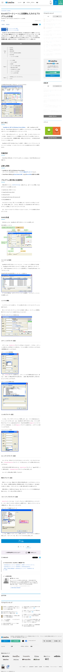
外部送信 (60, 666)
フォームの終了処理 (14, 72)
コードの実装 (12, 60)
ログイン (52, 75)
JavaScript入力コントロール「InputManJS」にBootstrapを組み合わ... (17, 566)
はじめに (11, 47)
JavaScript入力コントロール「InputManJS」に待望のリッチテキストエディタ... (19, 564)
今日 (48, 16)
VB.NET (3, 24)
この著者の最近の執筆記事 (15, 587)
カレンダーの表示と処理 (15, 65)
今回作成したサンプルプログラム (16, 76)
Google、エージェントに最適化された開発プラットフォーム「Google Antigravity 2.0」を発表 (32, 615)
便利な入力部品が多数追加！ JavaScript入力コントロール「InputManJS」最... (19, 568)
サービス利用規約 (46, 666)
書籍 (37, 2)
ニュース (19, 2)
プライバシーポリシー (54, 666)
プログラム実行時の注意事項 (15, 52)
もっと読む (5, 569)
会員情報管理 (31, 666)
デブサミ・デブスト (30, 2)
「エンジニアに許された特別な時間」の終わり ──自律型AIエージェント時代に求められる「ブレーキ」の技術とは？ (32, 621)
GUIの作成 (12, 54)
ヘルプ (20, 666)
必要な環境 (12, 51)
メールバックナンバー (53, 69)
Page (5, 66)
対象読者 (11, 49)
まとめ (11, 78)
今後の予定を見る (52, 137)
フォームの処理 (14, 62)
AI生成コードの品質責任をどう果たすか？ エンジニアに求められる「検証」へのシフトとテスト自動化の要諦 (11, 608)
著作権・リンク (25, 666)
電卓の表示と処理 (14, 67)
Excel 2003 (28, 174)
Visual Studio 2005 (18, 174)
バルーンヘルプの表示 (15, 71)
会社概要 (40, 666)
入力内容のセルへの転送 (15, 69)
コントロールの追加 (14, 56)
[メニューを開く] (2, 2)
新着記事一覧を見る (53, 116)
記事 (24, 2)
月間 (57, 16)
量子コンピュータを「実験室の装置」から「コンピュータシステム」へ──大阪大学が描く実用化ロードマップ (53, 111)
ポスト (35, 24)
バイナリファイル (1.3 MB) (13, 30)
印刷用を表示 (4, 557)
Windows (7, 24)
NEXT (28, 546)
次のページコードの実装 (21, 541)
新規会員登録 (52, 72)
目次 (29, 43)
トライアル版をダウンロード (25, 172)
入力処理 (11, 63)
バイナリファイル (16, 184)
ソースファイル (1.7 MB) (13, 28)
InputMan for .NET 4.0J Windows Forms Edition (14, 127)
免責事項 (36, 666)
